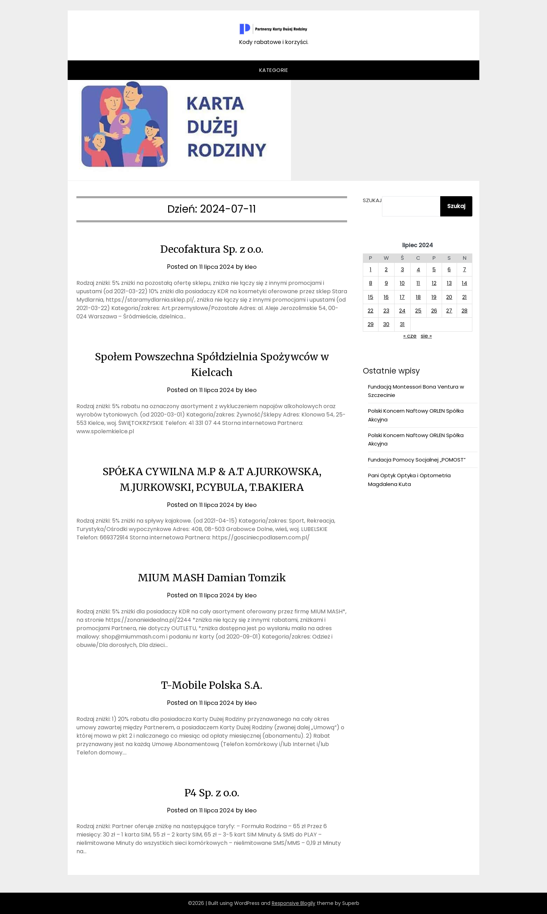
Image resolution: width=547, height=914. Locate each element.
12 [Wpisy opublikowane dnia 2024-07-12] (434, 283)
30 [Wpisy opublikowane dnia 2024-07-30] (386, 324)
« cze (410, 335)
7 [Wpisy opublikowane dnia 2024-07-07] (464, 269)
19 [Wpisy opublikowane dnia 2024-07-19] (434, 297)
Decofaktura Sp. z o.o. (212, 249)
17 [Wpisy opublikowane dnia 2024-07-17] (402, 297)
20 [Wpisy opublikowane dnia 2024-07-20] (449, 297)
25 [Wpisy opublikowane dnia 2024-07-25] (418, 310)
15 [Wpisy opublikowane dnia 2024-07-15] (370, 297)
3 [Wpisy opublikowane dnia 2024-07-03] (402, 269)
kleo (251, 267)
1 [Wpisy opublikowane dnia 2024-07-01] (371, 269)
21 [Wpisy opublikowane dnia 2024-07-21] (464, 297)
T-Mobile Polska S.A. (211, 685)
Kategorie (273, 70)
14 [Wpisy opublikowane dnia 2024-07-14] (464, 283)
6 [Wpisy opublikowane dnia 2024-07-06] (449, 269)
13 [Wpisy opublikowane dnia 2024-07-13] (449, 283)
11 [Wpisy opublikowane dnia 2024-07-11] (418, 283)
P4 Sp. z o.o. (211, 792)
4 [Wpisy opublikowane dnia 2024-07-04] (418, 269)
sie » (426, 335)
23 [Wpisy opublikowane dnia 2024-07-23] (386, 310)
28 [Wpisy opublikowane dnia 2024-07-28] (464, 310)
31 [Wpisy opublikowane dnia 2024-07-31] (402, 324)
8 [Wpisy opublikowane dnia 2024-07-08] (370, 283)
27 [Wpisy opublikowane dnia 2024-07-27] (449, 310)
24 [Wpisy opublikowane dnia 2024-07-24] (402, 310)
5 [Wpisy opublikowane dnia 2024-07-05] (434, 269)
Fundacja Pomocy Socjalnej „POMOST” (417, 459)
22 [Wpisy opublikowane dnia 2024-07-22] (370, 310)
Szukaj (372, 200)
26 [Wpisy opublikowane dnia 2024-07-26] (434, 310)
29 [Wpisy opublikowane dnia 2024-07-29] (371, 324)
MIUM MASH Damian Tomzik (212, 577)
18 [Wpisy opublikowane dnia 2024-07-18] (418, 297)
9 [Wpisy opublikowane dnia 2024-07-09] (386, 283)
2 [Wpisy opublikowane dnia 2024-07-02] (386, 269)
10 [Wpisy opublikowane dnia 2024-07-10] (402, 283)
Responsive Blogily (293, 903)
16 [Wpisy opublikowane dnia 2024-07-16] (386, 297)
